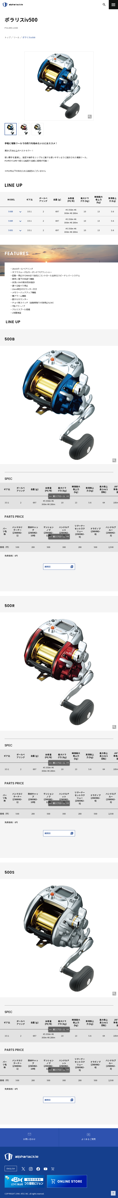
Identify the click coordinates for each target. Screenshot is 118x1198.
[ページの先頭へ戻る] (113, 1193)
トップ (8, 37)
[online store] (67, 1181)
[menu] (113, 4)
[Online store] (53, 1168)
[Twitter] (23, 1168)
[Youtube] (45, 1168)
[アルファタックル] (12, 4)
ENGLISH (11, 1168)
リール (17, 37)
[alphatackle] (59, 1157)
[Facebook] (38, 1168)
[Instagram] (31, 1168)
